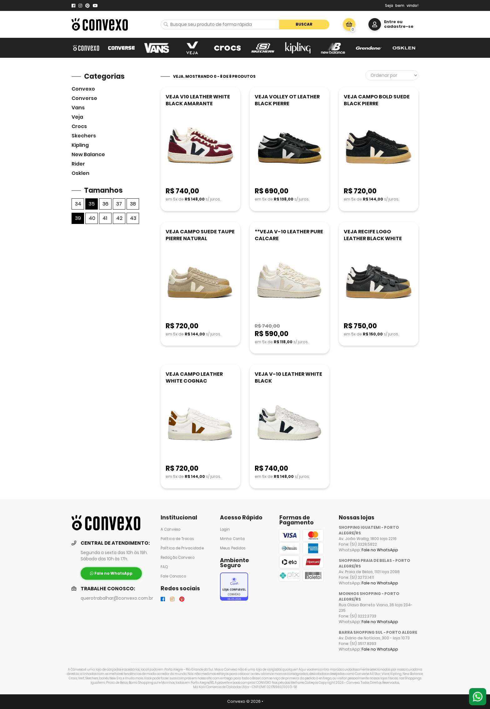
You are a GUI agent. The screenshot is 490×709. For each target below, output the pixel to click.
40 (92, 218)
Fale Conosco (173, 576)
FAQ (164, 566)
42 (119, 218)
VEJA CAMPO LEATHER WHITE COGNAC (194, 377)
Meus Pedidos (233, 548)
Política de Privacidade (182, 548)
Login (225, 529)
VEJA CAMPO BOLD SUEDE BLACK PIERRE (377, 100)
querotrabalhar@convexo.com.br (117, 598)
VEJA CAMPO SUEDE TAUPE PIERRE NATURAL (200, 235)
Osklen (80, 173)
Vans (78, 107)
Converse (84, 98)
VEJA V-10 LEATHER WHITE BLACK (288, 377)
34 (78, 203)
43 (133, 218)
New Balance (88, 154)
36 (105, 203)
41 (104, 218)
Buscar (304, 24)
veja (77, 117)
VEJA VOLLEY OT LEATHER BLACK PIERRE (287, 100)
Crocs (79, 126)
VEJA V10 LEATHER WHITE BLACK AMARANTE (198, 100)
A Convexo (170, 529)
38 (133, 203)
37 (119, 203)
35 (92, 203)
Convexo (83, 88)
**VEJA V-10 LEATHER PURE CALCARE (289, 235)
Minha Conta (232, 538)
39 (78, 218)
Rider (78, 163)
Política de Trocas (177, 538)
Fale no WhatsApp (380, 550)
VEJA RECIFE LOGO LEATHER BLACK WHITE (373, 235)
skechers (84, 135)
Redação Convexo (177, 557)
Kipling (80, 145)
